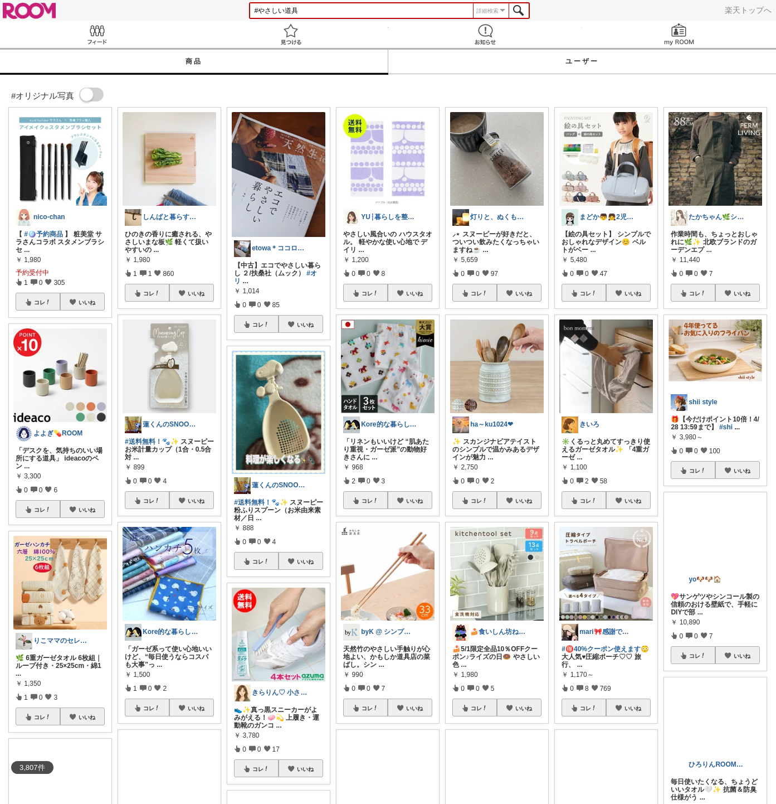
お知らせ (485, 34)
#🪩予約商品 (43, 234)
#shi (726, 427)
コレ (42, 302)
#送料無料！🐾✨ (152, 441)
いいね (87, 302)
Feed (97, 34)
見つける (291, 34)
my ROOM (679, 34)
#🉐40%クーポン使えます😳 (605, 649)
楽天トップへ (748, 10)
